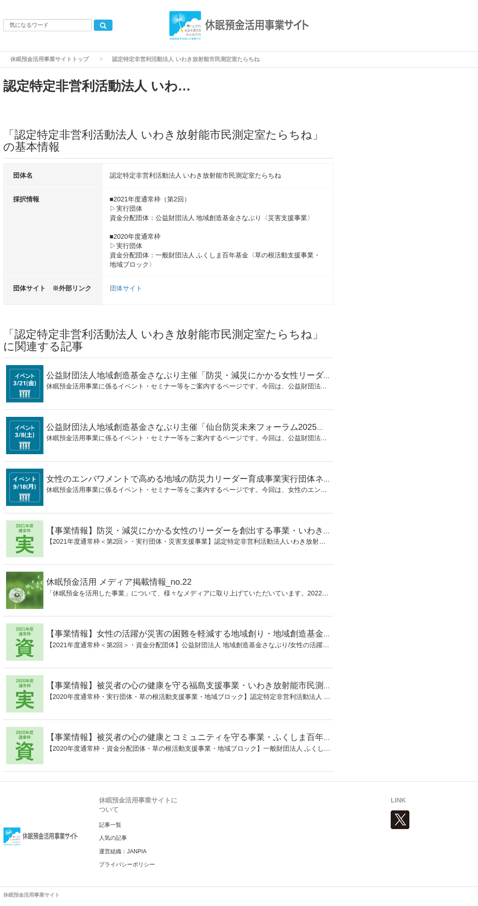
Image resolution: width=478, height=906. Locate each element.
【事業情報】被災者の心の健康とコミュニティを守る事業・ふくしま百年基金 (193, 737)
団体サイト (126, 288)
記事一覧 (110, 825)
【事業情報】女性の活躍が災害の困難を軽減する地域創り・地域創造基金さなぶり (201, 633)
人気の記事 (113, 838)
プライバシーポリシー (127, 864)
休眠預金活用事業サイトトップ (49, 59)
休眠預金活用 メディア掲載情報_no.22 (119, 582)
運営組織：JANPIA (123, 851)
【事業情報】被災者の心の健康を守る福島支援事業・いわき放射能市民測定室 (193, 685)
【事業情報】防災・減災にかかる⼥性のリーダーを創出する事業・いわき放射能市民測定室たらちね (235, 530)
